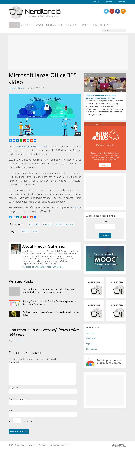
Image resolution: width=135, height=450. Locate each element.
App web (39, 25)
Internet (25, 231)
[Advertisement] (68, 52)
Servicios (108, 2)
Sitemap (32, 445)
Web (11, 410)
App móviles (26, 25)
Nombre (13, 388)
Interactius (90, 333)
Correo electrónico (18, 399)
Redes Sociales (72, 25)
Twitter (106, 11)
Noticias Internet (54, 25)
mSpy (88, 343)
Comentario (15, 362)
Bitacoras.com (21, 341)
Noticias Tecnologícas (65, 224)
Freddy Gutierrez (16, 88)
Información (34, 224)
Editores (96, 2)
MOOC (84, 25)
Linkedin (123, 11)
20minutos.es (91, 349)
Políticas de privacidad (58, 445)
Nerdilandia (19, 445)
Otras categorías (100, 25)
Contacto (121, 2)
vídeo (35, 231)
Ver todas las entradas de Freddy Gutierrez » (42, 266)
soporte (77, 207)
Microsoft (47, 224)
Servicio (14, 25)
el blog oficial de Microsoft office (32, 146)
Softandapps (91, 338)
